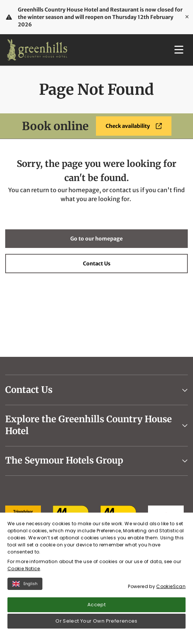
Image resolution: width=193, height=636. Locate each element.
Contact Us (96, 263)
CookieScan (171, 588)
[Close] (187, 17)
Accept (96, 606)
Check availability (134, 126)
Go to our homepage (96, 238)
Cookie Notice (23, 570)
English (25, 585)
